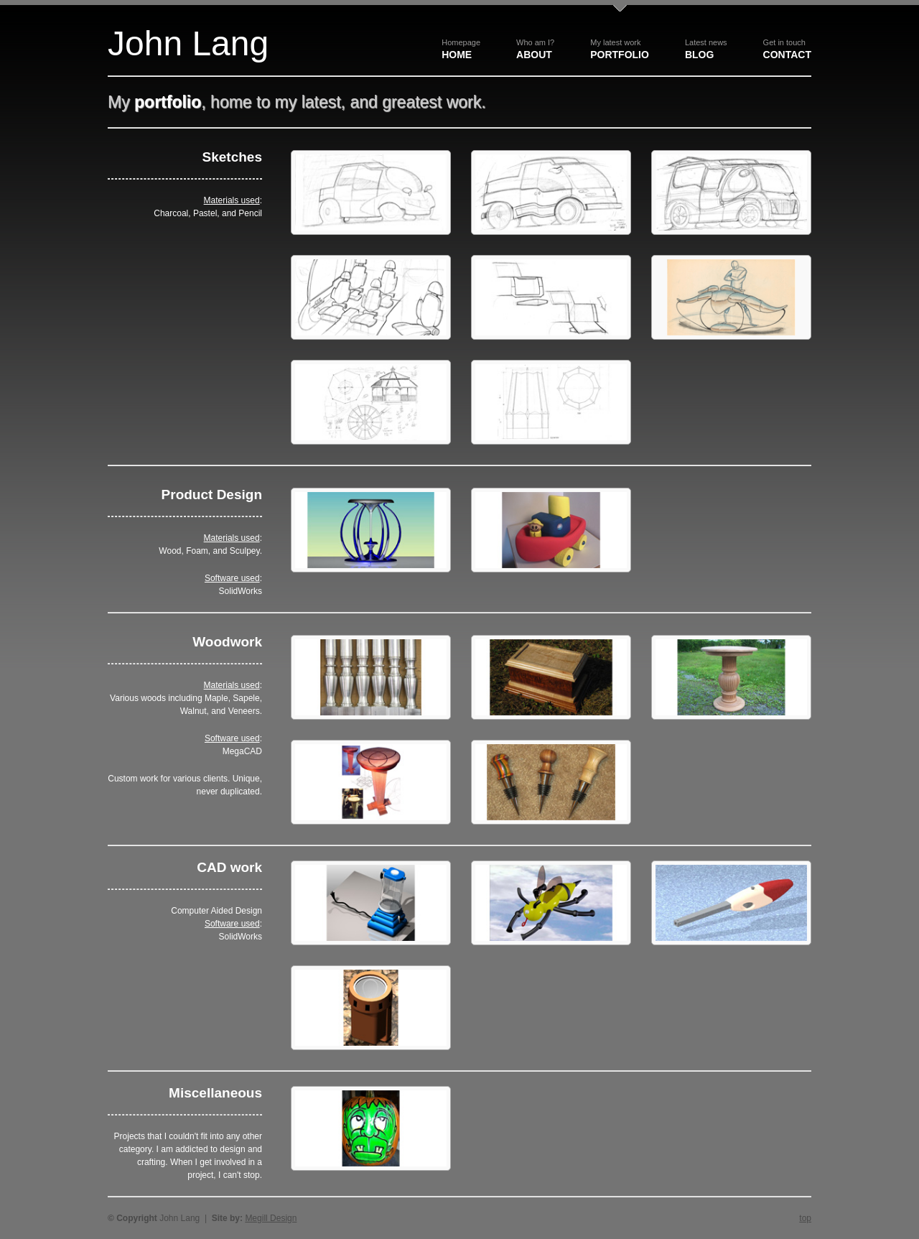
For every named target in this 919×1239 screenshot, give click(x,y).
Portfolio (619, 49)
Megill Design (271, 1218)
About (535, 49)
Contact (787, 49)
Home (461, 49)
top (805, 1218)
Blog (706, 49)
